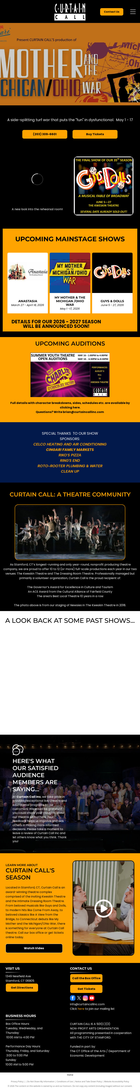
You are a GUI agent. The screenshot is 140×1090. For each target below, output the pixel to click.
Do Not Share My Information (41, 1081)
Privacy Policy (17, 1081)
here (81, 1009)
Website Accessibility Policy (116, 1081)
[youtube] (91, 998)
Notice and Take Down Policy (88, 1081)
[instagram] (85, 998)
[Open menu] (133, 11)
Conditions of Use (65, 1081)
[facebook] (72, 998)
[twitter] (79, 998)
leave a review (23, 833)
